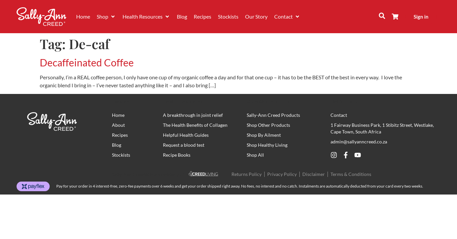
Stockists (121, 155)
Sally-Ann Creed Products (273, 115)
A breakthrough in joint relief (193, 115)
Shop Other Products (268, 125)
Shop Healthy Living (267, 145)
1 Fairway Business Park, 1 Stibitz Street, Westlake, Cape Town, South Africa (382, 128)
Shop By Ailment (264, 135)
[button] (106, 16)
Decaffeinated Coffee (87, 62)
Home (118, 115)
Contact (338, 115)
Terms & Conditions (350, 174)
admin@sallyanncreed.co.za (358, 141)
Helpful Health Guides (186, 135)
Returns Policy (246, 174)
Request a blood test (183, 145)
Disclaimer (313, 174)
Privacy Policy (282, 174)
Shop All (255, 155)
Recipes (120, 135)
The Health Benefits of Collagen (195, 125)
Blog (116, 145)
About (118, 125)
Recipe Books (176, 155)
